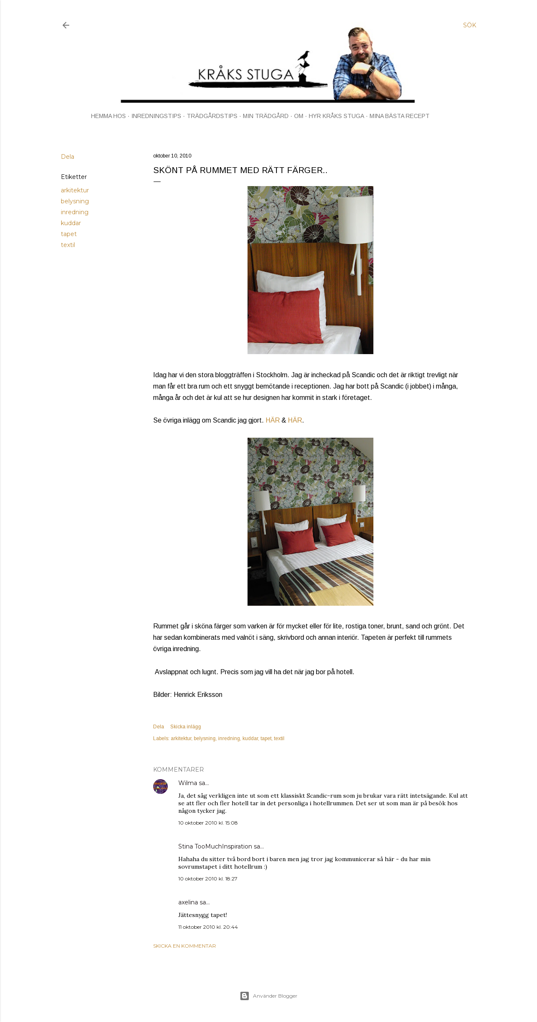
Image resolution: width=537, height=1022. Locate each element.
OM (298, 116)
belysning (75, 201)
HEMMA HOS (108, 116)
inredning (75, 212)
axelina (188, 902)
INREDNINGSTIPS (156, 116)
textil (68, 245)
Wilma (187, 783)
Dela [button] (67, 156)
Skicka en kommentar (184, 946)
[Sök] (469, 25)
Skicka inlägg (185, 727)
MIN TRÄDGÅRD (266, 116)
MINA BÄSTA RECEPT (400, 116)
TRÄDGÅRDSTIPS (212, 116)
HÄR (273, 420)
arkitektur (75, 190)
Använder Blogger (268, 996)
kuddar (71, 223)
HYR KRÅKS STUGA (336, 116)
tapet (69, 234)
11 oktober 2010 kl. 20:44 (208, 927)
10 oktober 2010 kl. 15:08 (208, 823)
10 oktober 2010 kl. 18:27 (207, 878)
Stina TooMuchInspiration (215, 846)
